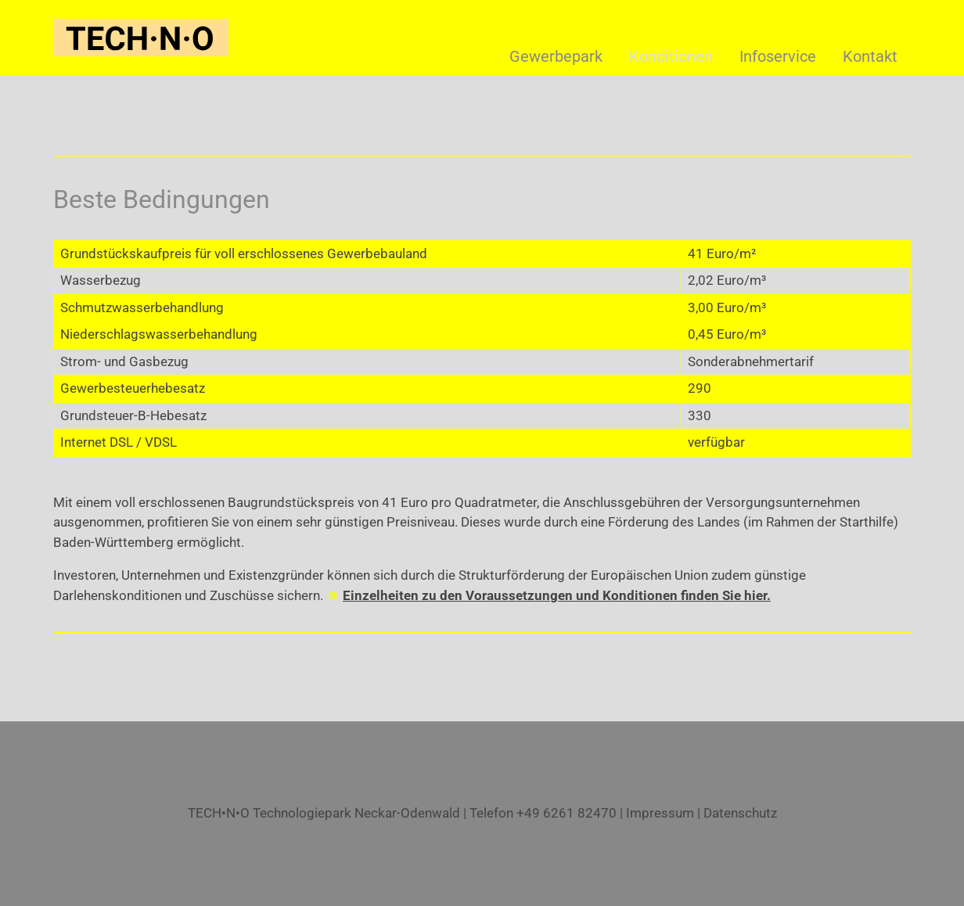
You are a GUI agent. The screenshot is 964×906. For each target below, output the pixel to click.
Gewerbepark (555, 56)
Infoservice (777, 56)
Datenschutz (740, 813)
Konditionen (671, 56)
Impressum (660, 813)
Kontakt (870, 56)
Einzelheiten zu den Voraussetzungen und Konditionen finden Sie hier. (557, 595)
